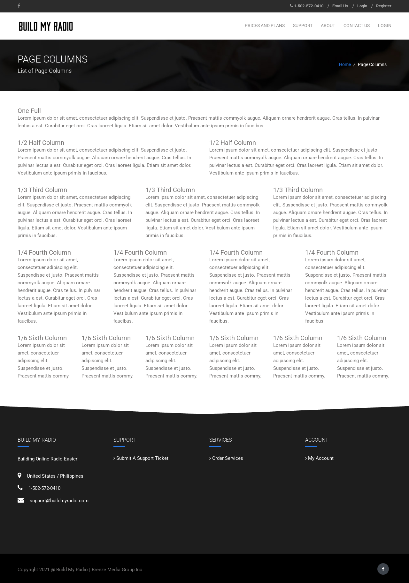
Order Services (227, 458)
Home (345, 64)
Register (383, 6)
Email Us (340, 6)
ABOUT (328, 25)
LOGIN (384, 25)
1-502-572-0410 (308, 6)
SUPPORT (303, 25)
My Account (321, 458)
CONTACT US (356, 25)
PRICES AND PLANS (265, 25)
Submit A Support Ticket (142, 458)
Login (362, 6)
